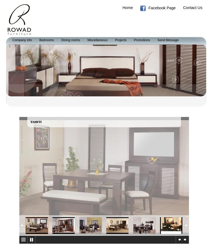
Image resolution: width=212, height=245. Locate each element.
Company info (22, 40)
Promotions (142, 40)
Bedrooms (46, 40)
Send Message (168, 40)
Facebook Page (158, 8)
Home (127, 8)
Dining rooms (70, 40)
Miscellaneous (97, 40)
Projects (120, 40)
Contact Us (192, 8)
